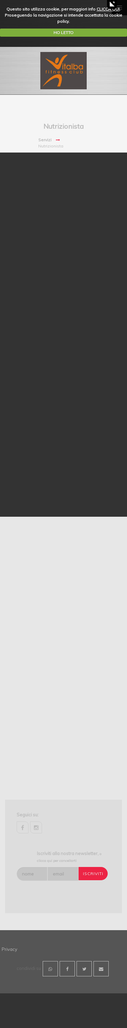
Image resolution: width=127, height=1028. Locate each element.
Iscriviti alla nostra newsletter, (69, 857)
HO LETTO (63, 32)
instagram (36, 827)
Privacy (9, 949)
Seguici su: (28, 814)
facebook (22, 827)
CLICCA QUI (108, 9)
